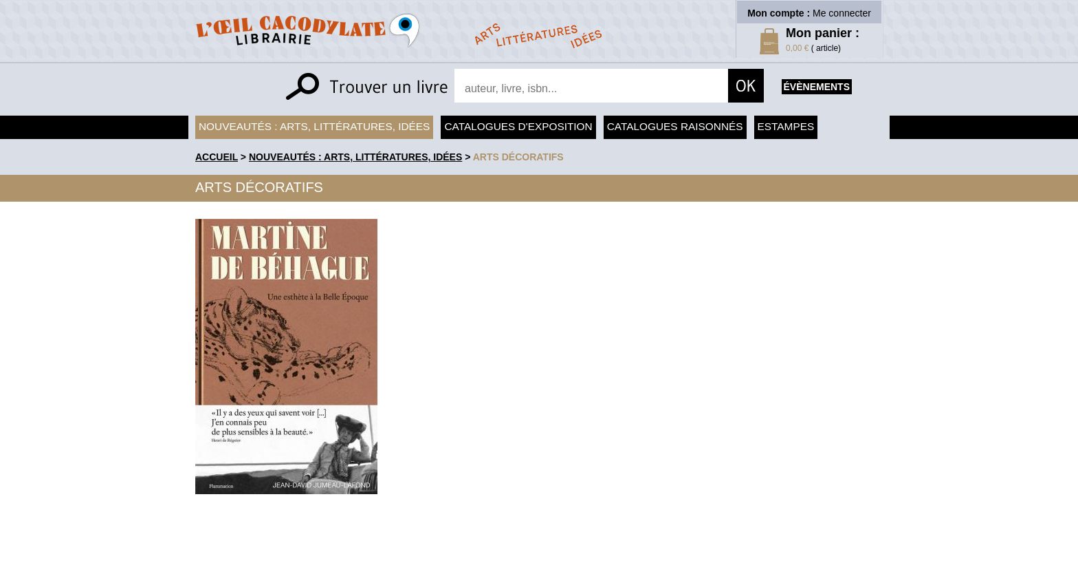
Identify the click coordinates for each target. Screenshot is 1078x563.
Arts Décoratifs (518, 156)
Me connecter (842, 13)
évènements (817, 86)
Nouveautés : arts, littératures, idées (314, 126)
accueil (216, 156)
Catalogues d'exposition (518, 126)
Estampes (786, 126)
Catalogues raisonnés (675, 126)
